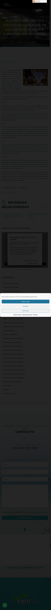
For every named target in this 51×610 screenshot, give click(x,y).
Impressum (35, 314)
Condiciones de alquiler (27, 314)
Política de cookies (17, 314)
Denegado (25, 306)
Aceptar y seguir (25, 301)
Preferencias (25, 311)
